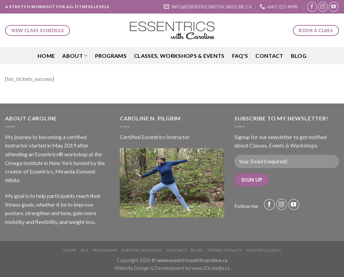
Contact (269, 55)
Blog (298, 55)
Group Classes (263, 250)
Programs (111, 55)
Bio (85, 250)
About (74, 55)
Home (46, 55)
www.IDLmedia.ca (210, 268)
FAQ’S (240, 55)
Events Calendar (141, 250)
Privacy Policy (225, 250)
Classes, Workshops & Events (179, 55)
